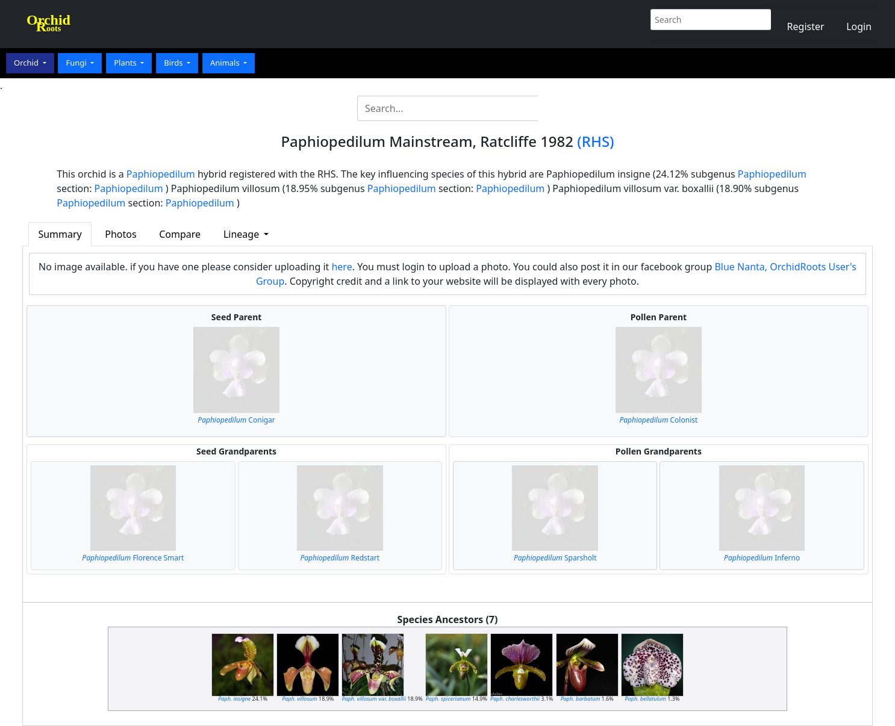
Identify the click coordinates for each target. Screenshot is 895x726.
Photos (120, 234)
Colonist (659, 420)
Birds (174, 62)
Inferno (762, 558)
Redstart (339, 558)
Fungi (77, 62)
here (341, 266)
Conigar (236, 420)
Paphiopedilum (160, 174)
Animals (226, 62)
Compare (180, 234)
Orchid (27, 62)
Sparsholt (555, 558)
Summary (59, 234)
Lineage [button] (242, 234)
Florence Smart (133, 558)
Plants (126, 62)
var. (373, 699)
